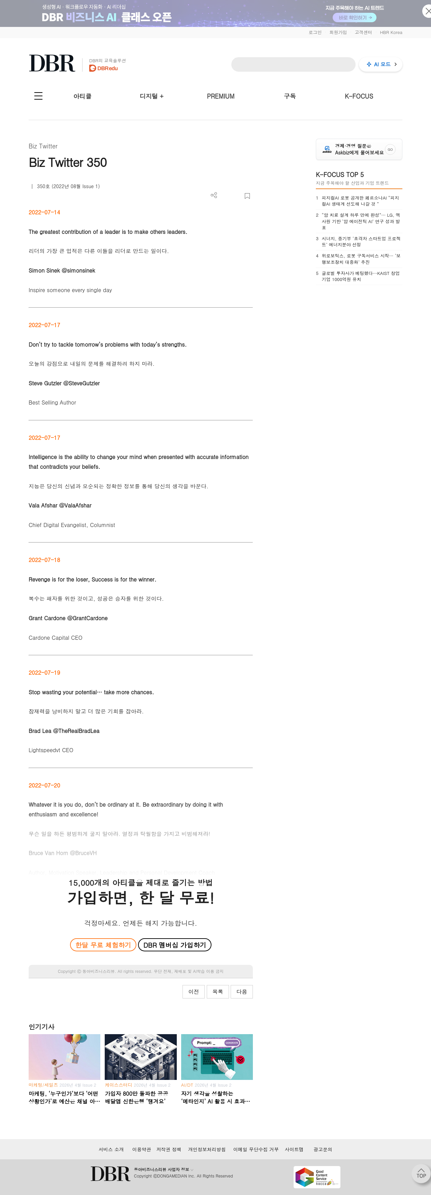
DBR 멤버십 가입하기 (174, 944)
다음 (241, 991)
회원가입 (338, 32)
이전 (193, 991)
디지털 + (152, 96)
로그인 (315, 32)
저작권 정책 (168, 1149)
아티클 (82, 96)
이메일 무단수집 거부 (256, 1149)
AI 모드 (382, 64)
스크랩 (247, 196)
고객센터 (363, 32)
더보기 (214, 195)
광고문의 (322, 1149)
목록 (217, 991)
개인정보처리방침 (207, 1149)
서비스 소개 (111, 1149)
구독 (290, 96)
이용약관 (141, 1149)
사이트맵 (294, 1149)
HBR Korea (391, 32)
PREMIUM (221, 96)
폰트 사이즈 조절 (236, 196)
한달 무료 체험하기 (103, 944)
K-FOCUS (359, 96)
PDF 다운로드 (225, 196)
